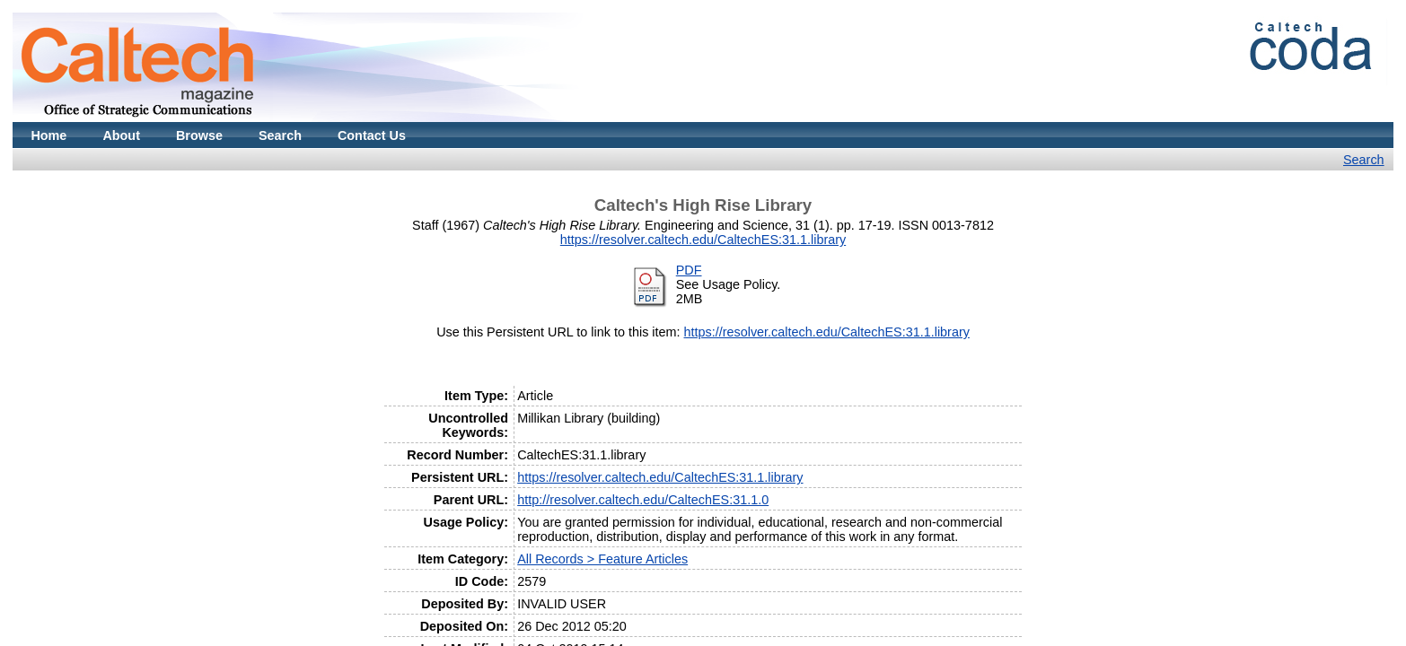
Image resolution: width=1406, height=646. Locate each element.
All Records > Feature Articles (602, 559)
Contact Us (372, 135)
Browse (199, 135)
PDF (689, 270)
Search (280, 135)
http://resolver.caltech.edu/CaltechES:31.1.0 (643, 500)
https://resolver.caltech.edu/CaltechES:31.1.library (703, 239)
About (121, 135)
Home (48, 135)
